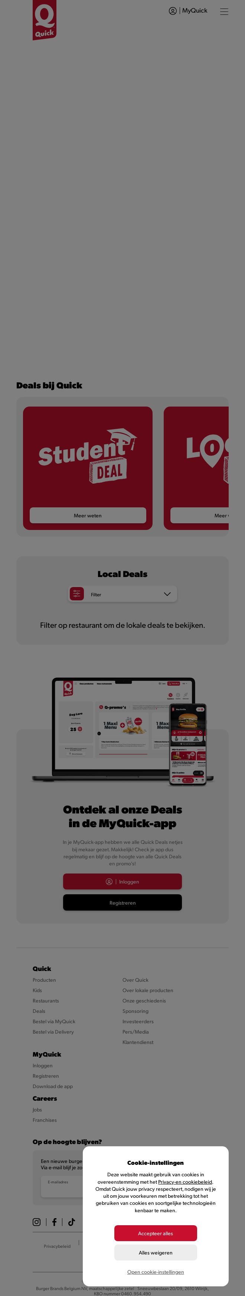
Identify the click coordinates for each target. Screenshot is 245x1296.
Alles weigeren (156, 1252)
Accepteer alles (155, 1233)
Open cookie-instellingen (155, 1272)
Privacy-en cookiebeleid (185, 1182)
